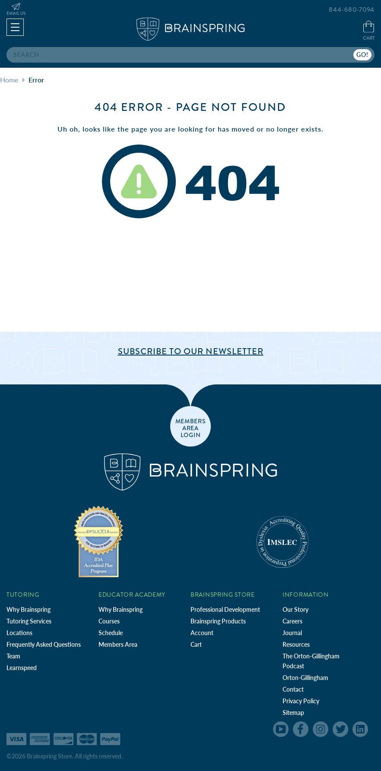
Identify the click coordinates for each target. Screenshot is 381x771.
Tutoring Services (28, 621)
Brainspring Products (218, 621)
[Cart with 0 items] (369, 31)
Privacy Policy (301, 701)
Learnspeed (21, 667)
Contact (293, 689)
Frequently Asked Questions (43, 644)
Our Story (295, 609)
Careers (292, 621)
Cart (196, 644)
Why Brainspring (28, 609)
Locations (19, 632)
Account (201, 632)
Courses (109, 621)
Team (13, 656)
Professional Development (225, 609)
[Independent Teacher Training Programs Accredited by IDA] (98, 541)
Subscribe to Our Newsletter (191, 351)
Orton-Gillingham (305, 677)
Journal (292, 632)
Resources (296, 644)
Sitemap (293, 712)
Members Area (117, 644)
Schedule (110, 632)
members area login (190, 427)
